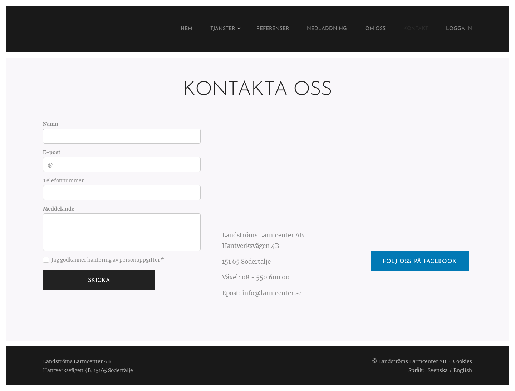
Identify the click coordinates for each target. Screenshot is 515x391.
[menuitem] (163, 29)
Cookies (462, 361)
